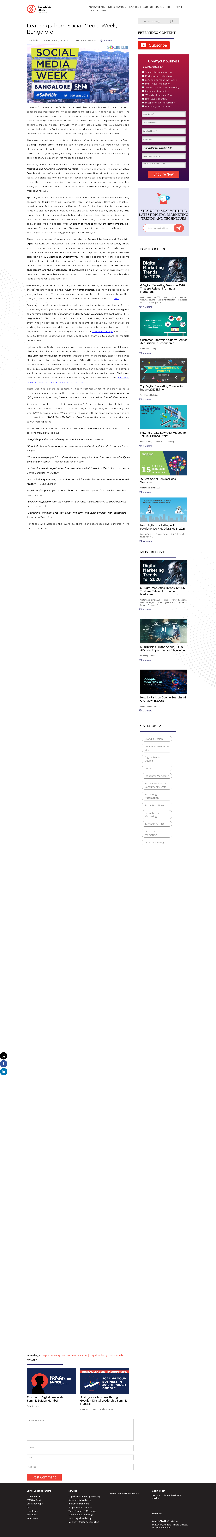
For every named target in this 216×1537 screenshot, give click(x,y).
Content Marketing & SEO (150, 297)
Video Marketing (154, 842)
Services (158, 7)
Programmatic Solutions (80, 1507)
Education (32, 1514)
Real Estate (32, 1518)
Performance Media (97, 7)
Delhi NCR (176, 1495)
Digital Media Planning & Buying (84, 1496)
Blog (169, 7)
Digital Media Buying (88, 1409)
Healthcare (32, 1510)
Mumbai (155, 1498)
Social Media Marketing (158, 72)
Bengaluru (156, 1495)
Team (178, 7)
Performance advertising (159, 76)
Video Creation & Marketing (82, 1510)
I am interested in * (152, 67)
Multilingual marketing (157, 84)
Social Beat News (33, 1406)
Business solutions (116, 7)
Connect (92, 10)
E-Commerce (33, 1496)
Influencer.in (135, 7)
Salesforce (148, 7)
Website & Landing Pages (159, 95)
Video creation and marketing (162, 87)
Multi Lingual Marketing (79, 1518)
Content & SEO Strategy (80, 1514)
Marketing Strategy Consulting (83, 1521)
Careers (104, 10)
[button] (3, 1055)
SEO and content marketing (161, 80)
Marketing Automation (158, 106)
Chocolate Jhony (102, 331)
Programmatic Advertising (160, 103)
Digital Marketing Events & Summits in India (65, 1355)
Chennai (166, 1495)
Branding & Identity (156, 99)
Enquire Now (164, 174)
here (116, 298)
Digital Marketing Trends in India (107, 1355)
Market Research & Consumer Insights (155, 785)
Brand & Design (146, 441)
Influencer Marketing (157, 91)
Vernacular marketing (151, 833)
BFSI (29, 1507)
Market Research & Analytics (124, 1493)
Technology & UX (154, 302)
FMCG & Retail (34, 1499)
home (166, 297)
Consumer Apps (35, 1503)
